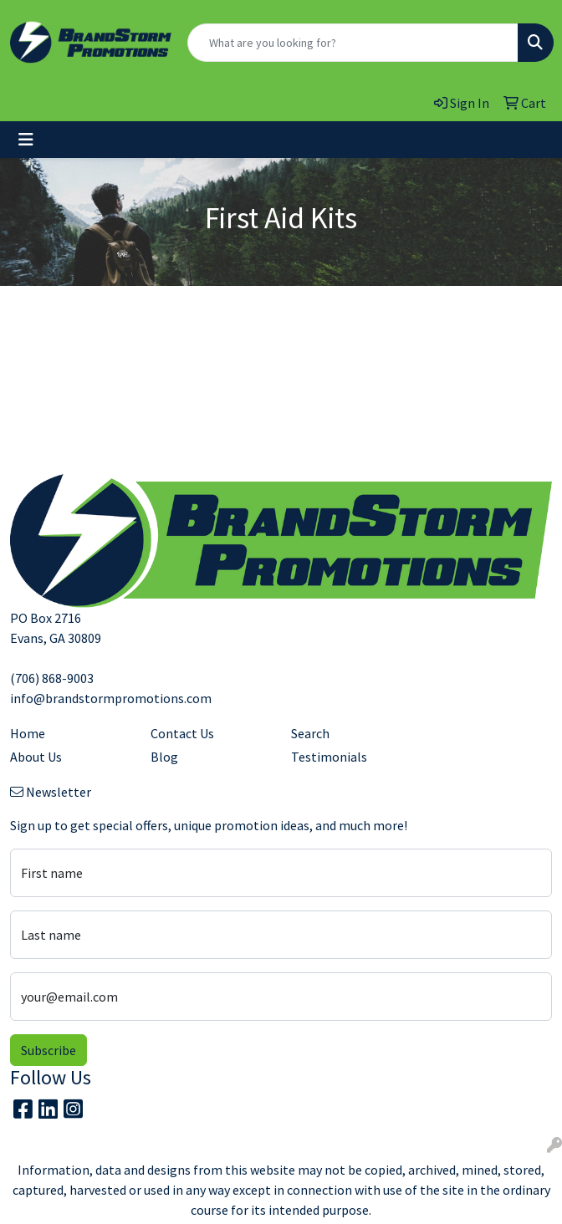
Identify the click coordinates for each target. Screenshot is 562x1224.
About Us (36, 756)
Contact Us (182, 733)
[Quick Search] (353, 42)
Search (310, 733)
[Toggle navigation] (25, 139)
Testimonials (329, 756)
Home (27, 733)
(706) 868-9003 (52, 678)
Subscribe (48, 1050)
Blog (164, 756)
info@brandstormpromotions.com (111, 698)
